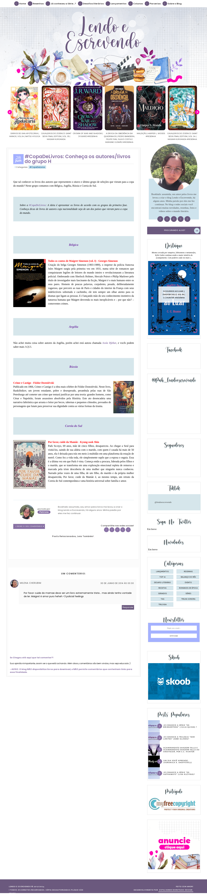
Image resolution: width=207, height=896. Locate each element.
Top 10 (162, 577)
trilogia (162, 604)
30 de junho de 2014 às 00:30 (117, 583)
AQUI (28, 346)
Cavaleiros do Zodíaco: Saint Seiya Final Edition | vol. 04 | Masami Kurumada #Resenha (182, 136)
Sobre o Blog (172, 3)
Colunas (136, 3)
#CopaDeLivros (37, 167)
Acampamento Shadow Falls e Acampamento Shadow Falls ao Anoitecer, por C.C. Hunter (181, 750)
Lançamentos (116, 3)
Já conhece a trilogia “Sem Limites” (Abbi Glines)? (179, 738)
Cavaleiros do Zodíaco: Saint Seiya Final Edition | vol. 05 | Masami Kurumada (56, 136)
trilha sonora (188, 599)
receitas (162, 588)
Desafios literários (91, 3)
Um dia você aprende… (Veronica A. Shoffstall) (177, 761)
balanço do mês (188, 577)
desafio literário (162, 582)
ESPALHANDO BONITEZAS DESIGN (175, 890)
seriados (162, 593)
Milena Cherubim (30, 583)
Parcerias (153, 3)
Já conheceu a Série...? (61, 3)
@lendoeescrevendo (163, 502)
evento (188, 582)
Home (20, 3)
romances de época (188, 588)
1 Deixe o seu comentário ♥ (30, 526)
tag (162, 599)
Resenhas (36, 3)
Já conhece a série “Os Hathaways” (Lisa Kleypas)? (179, 773)
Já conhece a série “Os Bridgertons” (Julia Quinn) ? (180, 726)
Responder (128, 607)
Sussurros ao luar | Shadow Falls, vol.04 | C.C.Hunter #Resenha (174, 294)
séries (188, 593)
